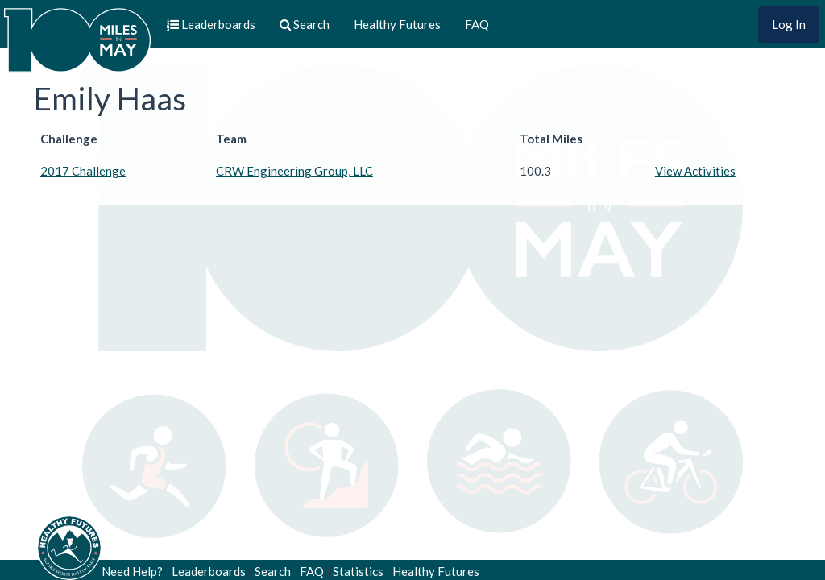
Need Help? (132, 571)
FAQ (477, 24)
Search (273, 571)
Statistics (358, 571)
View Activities (695, 171)
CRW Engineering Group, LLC (294, 171)
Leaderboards (209, 571)
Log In (789, 24)
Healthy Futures (397, 24)
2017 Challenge (83, 171)
